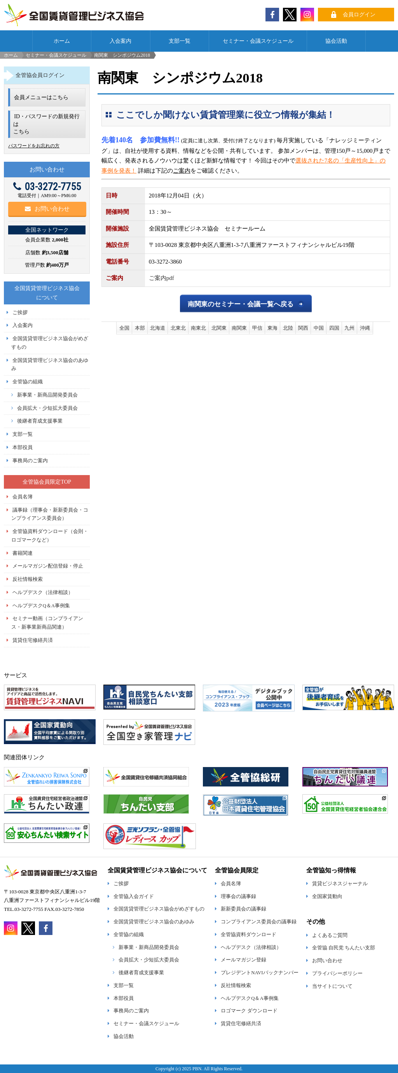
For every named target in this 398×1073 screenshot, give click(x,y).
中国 (319, 328)
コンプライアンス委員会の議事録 (259, 921)
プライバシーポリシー (337, 973)
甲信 (257, 328)
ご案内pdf (161, 278)
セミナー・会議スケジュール (258, 41)
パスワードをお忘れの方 (33, 146)
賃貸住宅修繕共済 (32, 640)
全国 (124, 328)
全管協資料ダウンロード (248, 934)
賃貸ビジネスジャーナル (340, 883)
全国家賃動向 (327, 896)
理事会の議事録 (238, 896)
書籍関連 (22, 553)
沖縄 (365, 328)
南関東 (239, 328)
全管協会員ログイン (40, 75)
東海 (272, 328)
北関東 (219, 328)
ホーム (62, 41)
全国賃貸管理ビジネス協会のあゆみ (153, 921)
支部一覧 (179, 41)
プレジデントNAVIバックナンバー (259, 972)
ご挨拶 (20, 312)
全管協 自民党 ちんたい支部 (343, 948)
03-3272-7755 (47, 187)
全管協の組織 (27, 381)
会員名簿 (22, 497)
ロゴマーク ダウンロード (249, 1011)
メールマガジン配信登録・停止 (47, 566)
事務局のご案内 (30, 460)
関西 (303, 328)
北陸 (288, 328)
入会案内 (120, 41)
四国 (334, 328)
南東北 (198, 328)
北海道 (157, 328)
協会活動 (336, 41)
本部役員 (22, 447)
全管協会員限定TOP (47, 482)
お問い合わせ (47, 209)
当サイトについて (332, 986)
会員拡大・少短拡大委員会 (47, 408)
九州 (349, 328)
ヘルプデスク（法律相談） (42, 592)
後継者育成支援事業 (40, 421)
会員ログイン (359, 14)
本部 (140, 328)
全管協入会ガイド (133, 896)
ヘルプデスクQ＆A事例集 (41, 605)
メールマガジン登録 (243, 960)
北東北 (178, 328)
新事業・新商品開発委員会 (47, 395)
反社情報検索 (27, 579)
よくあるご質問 (329, 935)
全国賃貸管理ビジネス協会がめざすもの (158, 909)
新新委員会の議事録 (243, 909)
